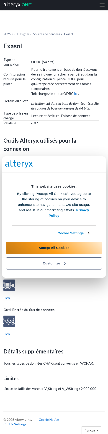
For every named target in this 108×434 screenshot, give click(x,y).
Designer (23, 34)
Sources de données (46, 34)
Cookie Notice (49, 419)
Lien (6, 298)
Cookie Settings (71, 233)
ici (76, 94)
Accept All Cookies (54, 248)
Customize (54, 263)
